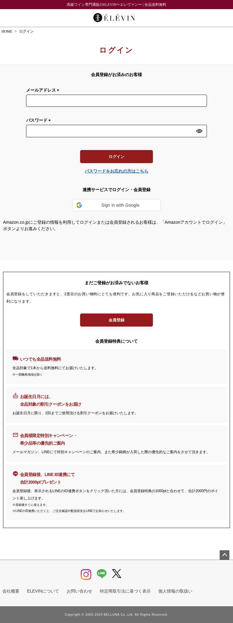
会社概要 (10, 591)
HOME (7, 31)
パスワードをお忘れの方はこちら (116, 171)
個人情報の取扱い (175, 591)
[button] (116, 205)
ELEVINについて (43, 591)
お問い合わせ (79, 591)
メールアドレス (43, 90)
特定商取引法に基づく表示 (125, 591)
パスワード (39, 120)
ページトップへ (224, 555)
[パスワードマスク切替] (201, 131)
